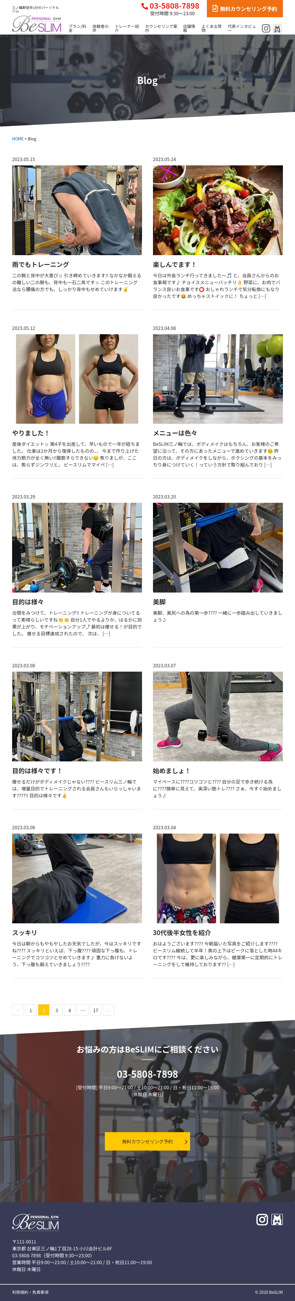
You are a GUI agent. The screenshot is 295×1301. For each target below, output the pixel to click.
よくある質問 (212, 28)
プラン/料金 (77, 28)
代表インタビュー (242, 28)
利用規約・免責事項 (30, 1292)
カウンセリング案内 (161, 28)
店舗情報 (189, 28)
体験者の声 (100, 28)
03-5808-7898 (170, 5)
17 (95, 1010)
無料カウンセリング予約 (245, 8)
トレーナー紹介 (127, 28)
